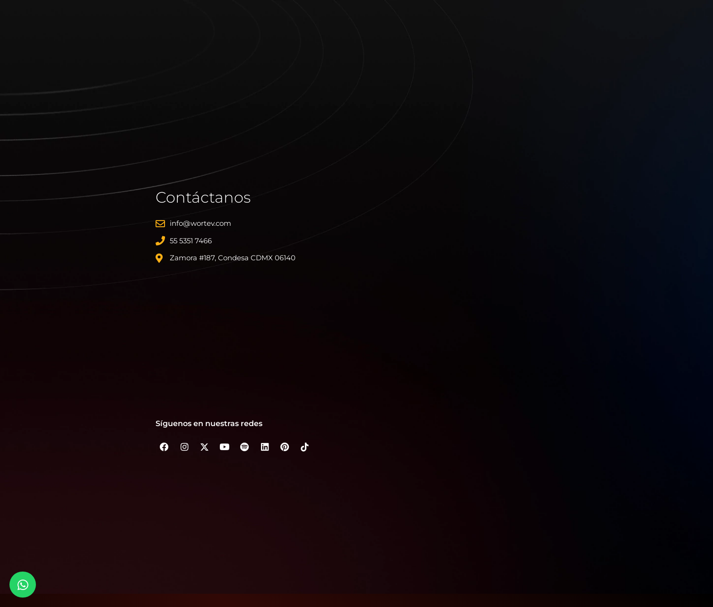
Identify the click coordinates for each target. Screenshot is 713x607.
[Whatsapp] (23, 585)
